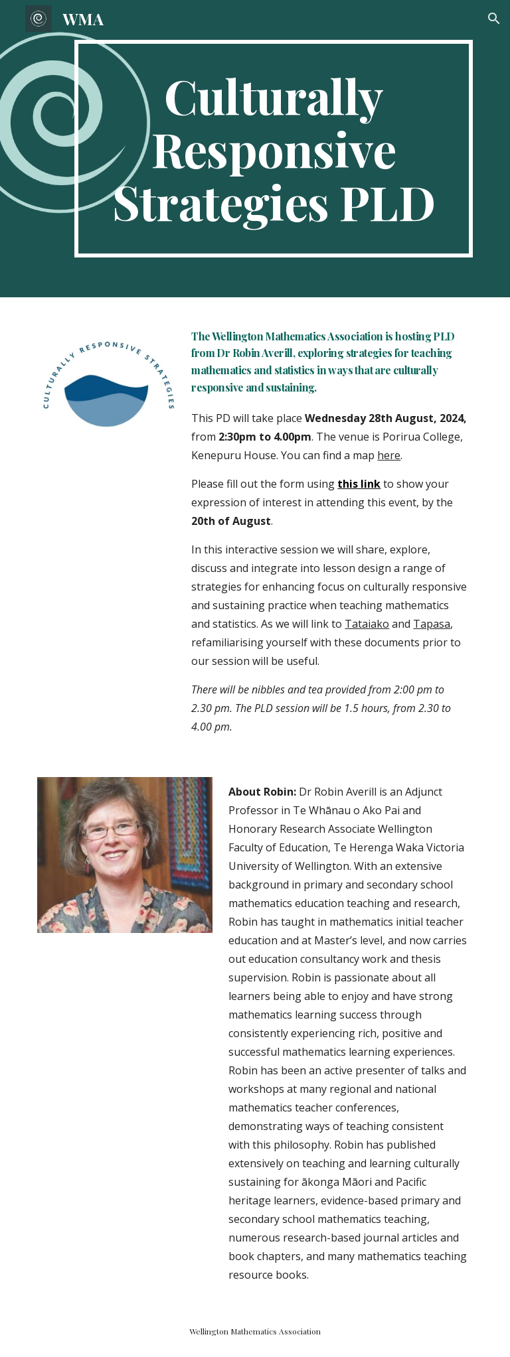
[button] (494, 19)
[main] (273, 148)
